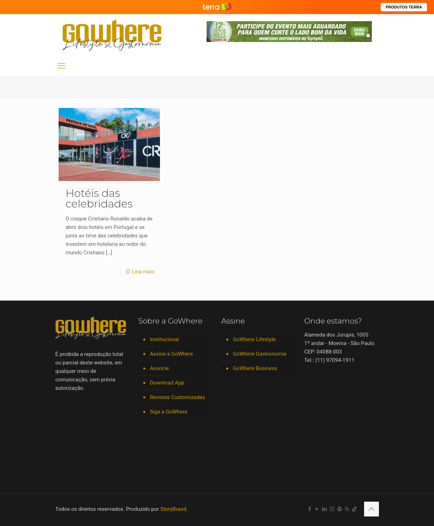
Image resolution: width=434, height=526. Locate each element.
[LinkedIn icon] (324, 509)
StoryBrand (173, 509)
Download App (167, 383)
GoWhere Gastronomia (259, 354)
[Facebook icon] (310, 509)
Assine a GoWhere (171, 354)
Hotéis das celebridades (99, 198)
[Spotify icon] (339, 509)
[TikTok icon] (354, 509)
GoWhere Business (255, 368)
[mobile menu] (61, 66)
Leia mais (143, 271)
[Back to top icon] (371, 509)
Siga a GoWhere (169, 412)
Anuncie (159, 368)
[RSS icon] (347, 509)
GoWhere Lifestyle (254, 339)
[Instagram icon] (332, 509)
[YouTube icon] (317, 509)
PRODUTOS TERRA (404, 7)
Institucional (164, 339)
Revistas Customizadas (177, 397)
